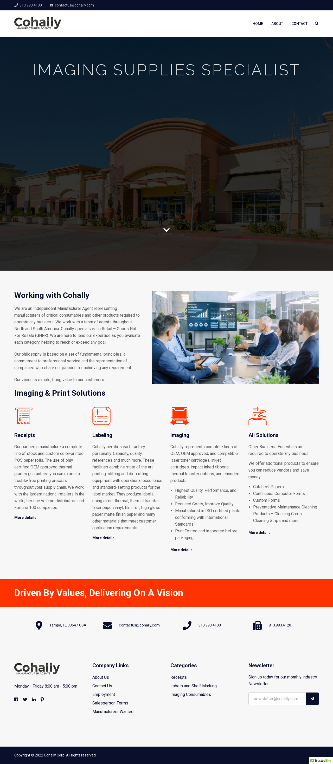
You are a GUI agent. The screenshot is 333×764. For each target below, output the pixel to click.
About (277, 24)
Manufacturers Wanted (112, 711)
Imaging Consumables (190, 694)
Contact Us (102, 685)
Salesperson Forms (110, 703)
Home (258, 24)
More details (25, 517)
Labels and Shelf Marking (193, 685)
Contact (299, 24)
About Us (100, 677)
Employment (103, 694)
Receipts (178, 677)
